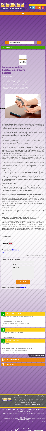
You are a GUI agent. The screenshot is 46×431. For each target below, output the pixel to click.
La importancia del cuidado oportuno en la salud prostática (15, 352)
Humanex (9, 421)
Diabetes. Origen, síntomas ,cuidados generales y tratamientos (15, 323)
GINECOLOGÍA (23, 409)
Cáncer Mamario (5, 343)
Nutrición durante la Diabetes (8, 337)
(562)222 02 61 (23, 402)
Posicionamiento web (17, 421)
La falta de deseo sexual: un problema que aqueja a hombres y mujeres (18, 348)
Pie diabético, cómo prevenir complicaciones (12, 321)
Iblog (41, 421)
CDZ (12, 418)
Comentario (23, 272)
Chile (44, 421)
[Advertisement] (23, 27)
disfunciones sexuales (14, 413)
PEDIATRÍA (31, 409)
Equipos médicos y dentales (29, 418)
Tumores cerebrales (6, 345)
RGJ (22, 423)
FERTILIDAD (26, 411)
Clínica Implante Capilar (23, 419)
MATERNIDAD (40, 409)
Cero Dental (37, 416)
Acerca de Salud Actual (25, 413)
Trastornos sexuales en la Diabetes (9, 334)
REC (24, 423)
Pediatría (6, 413)
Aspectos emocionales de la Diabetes (10, 325)
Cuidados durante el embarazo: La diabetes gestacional (14, 318)
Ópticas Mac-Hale (5, 418)
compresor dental (40, 418)
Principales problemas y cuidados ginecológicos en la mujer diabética (17, 316)
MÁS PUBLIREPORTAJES (37, 355)
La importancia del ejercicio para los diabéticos (12, 332)
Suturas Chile (23, 416)
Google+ (27, 3)
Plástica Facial (30, 416)
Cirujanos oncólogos (14, 416)
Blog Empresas (35, 421)
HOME (3, 409)
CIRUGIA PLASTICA (12, 409)
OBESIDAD (19, 411)
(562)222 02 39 (32, 402)
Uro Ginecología (17, 418)
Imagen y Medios (27, 421)
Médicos (33, 413)
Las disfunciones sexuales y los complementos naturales (14, 350)
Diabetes (8, 47)
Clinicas (38, 413)
